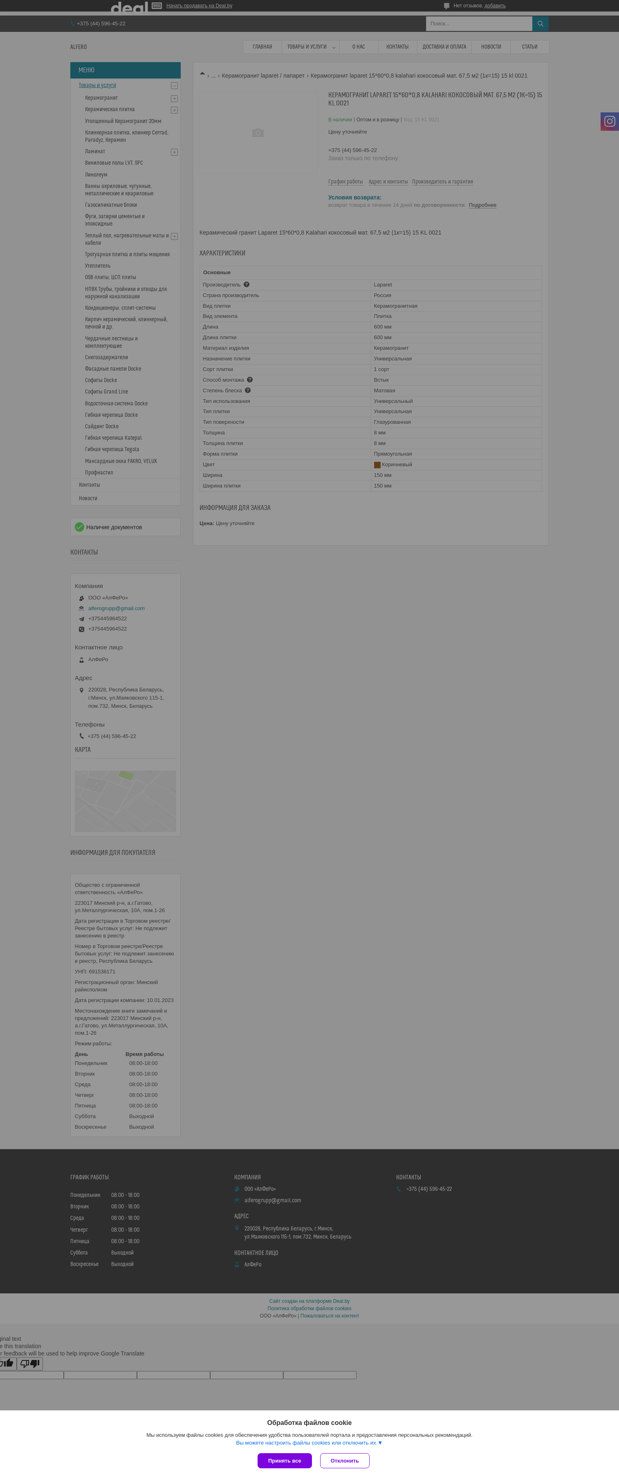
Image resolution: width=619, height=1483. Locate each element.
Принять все (284, 1461)
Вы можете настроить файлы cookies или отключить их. (306, 1443)
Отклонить (345, 1461)
